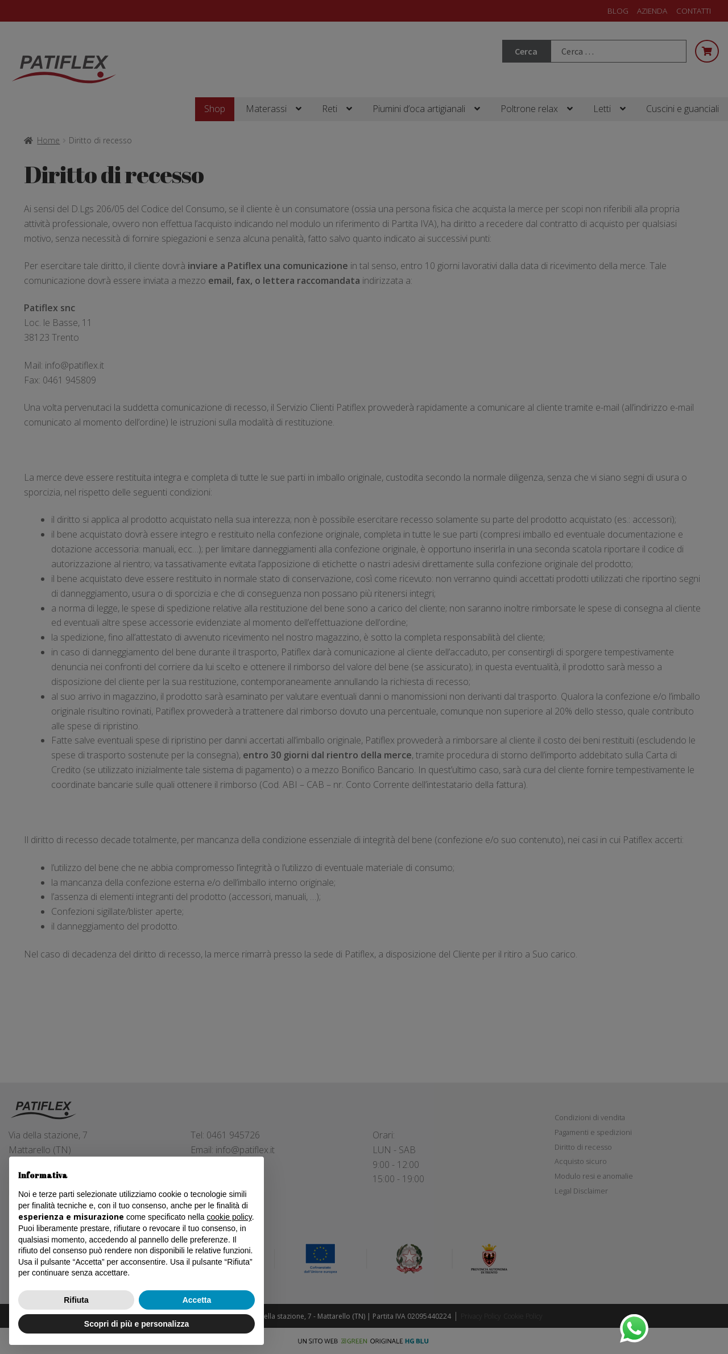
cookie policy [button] (229, 1216)
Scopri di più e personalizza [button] (136, 1323)
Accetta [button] (197, 1300)
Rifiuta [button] (76, 1300)
